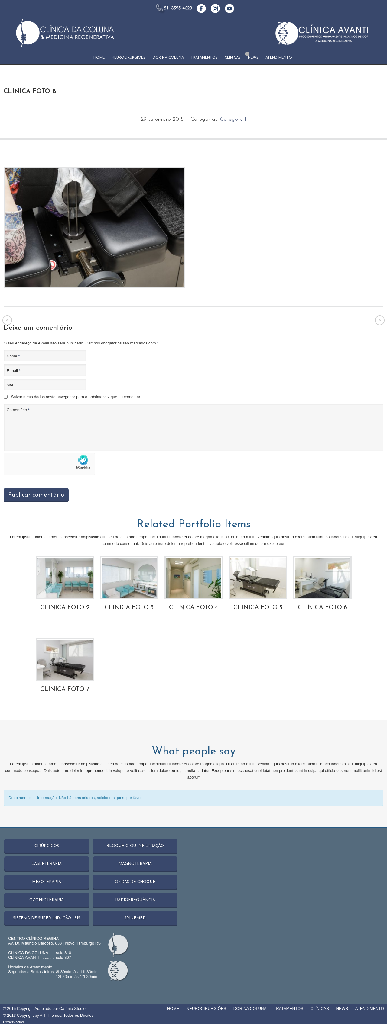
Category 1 (233, 119)
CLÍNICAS (233, 57)
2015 (178, 119)
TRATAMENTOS (204, 57)
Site (10, 385)
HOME (99, 57)
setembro (160, 119)
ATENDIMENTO (278, 57)
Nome (13, 356)
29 (144, 119)
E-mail (14, 370)
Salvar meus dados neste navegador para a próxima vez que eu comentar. (76, 397)
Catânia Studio (72, 1007)
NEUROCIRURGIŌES (128, 57)
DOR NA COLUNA (168, 57)
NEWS (253, 57)
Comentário (18, 410)
